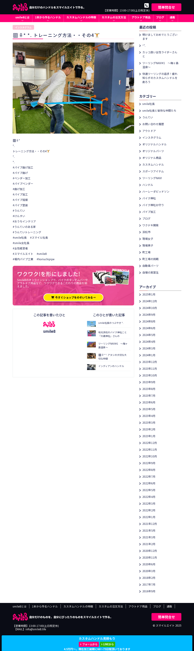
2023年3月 (148, 422)
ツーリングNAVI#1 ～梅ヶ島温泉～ (160, 65)
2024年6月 (148, 328)
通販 (172, 17)
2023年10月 (149, 375)
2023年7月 (148, 395)
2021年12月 (149, 524)
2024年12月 (149, 301)
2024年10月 (149, 308)
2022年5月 (148, 490)
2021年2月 (148, 544)
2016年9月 (148, 591)
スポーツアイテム (153, 171)
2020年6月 (148, 564)
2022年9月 (148, 463)
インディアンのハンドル (111, 366)
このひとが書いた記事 (109, 315)
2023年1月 (148, 436)
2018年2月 (148, 578)
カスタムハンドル (153, 164)
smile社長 (148, 104)
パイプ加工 (149, 212)
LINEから (108, 644)
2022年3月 (148, 503)
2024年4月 (148, 341)
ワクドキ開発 (150, 225)
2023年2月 (148, 429)
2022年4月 (148, 497)
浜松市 (146, 232)
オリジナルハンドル (154, 144)
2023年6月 (148, 402)
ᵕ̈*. (143, 45)
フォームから (90, 644)
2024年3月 (148, 348)
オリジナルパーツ (153, 151)
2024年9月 (148, 315)
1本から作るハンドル (48, 17)
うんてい (147, 117)
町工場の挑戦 (150, 259)
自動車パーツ (150, 266)
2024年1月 (148, 355)
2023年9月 (148, 382)
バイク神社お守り (153, 205)
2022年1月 (148, 517)
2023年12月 (149, 362)
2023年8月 (148, 389)
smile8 (49, 331)
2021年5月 (148, 530)
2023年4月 (148, 416)
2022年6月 (148, 483)
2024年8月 (148, 321)
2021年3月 (148, 537)
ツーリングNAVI (152, 178)
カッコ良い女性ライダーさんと (159, 54)
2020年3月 (148, 571)
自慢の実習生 (150, 272)
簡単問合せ (166, 7)
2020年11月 (149, 557)
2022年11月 (149, 449)
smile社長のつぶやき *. (110, 322)
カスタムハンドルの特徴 (81, 17)
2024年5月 (148, 335)
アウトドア (149, 131)
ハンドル (147, 185)
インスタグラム (23, 27)
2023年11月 (149, 368)
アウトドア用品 (141, 17)
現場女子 (147, 239)
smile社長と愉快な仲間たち (159, 110)
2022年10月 (149, 456)
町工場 (146, 252)
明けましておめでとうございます (159, 37)
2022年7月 (148, 476)
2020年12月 (149, 551)
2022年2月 (148, 510)
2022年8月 (148, 470)
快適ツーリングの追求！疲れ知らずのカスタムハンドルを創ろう (159, 78)
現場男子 (147, 245)
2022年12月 (149, 443)
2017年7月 (148, 584)
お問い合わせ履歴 (153, 124)
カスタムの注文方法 (114, 17)
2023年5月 (148, 409)
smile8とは (22, 17)
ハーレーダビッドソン (155, 191)
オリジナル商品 (151, 158)
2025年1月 (148, 294)
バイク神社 (149, 198)
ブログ (160, 17)
